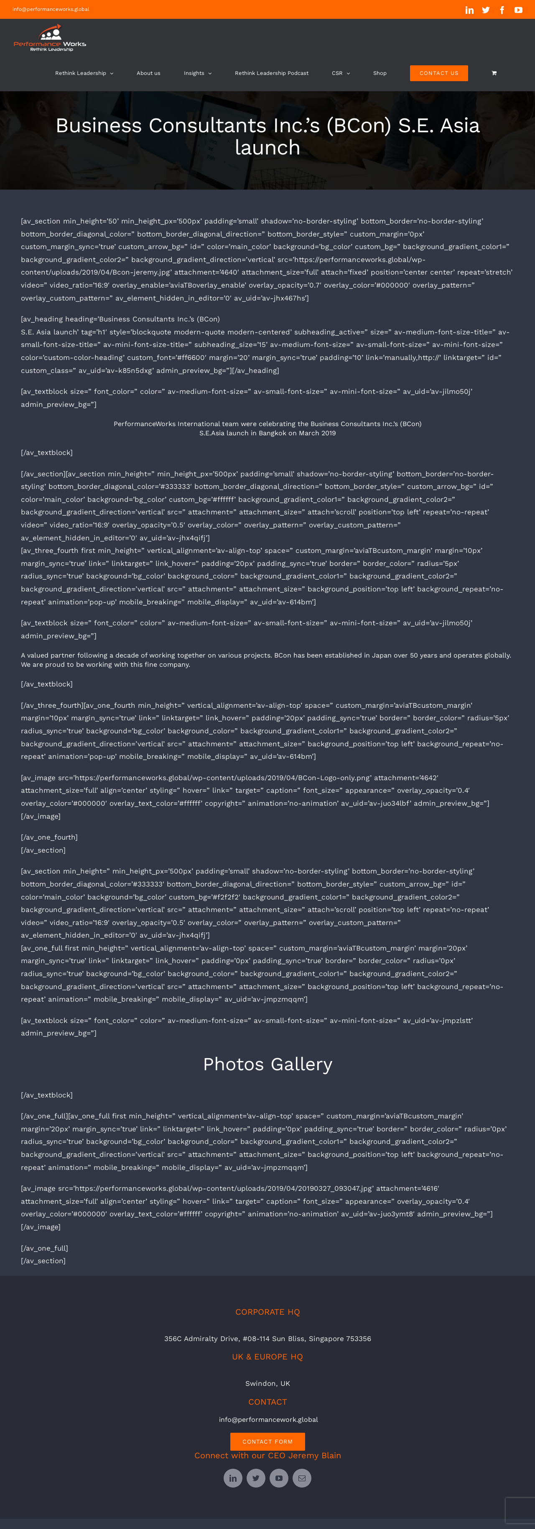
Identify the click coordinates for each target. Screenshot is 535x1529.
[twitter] (256, 1478)
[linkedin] (233, 1478)
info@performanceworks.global (51, 9)
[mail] (302, 1478)
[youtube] (279, 1478)
